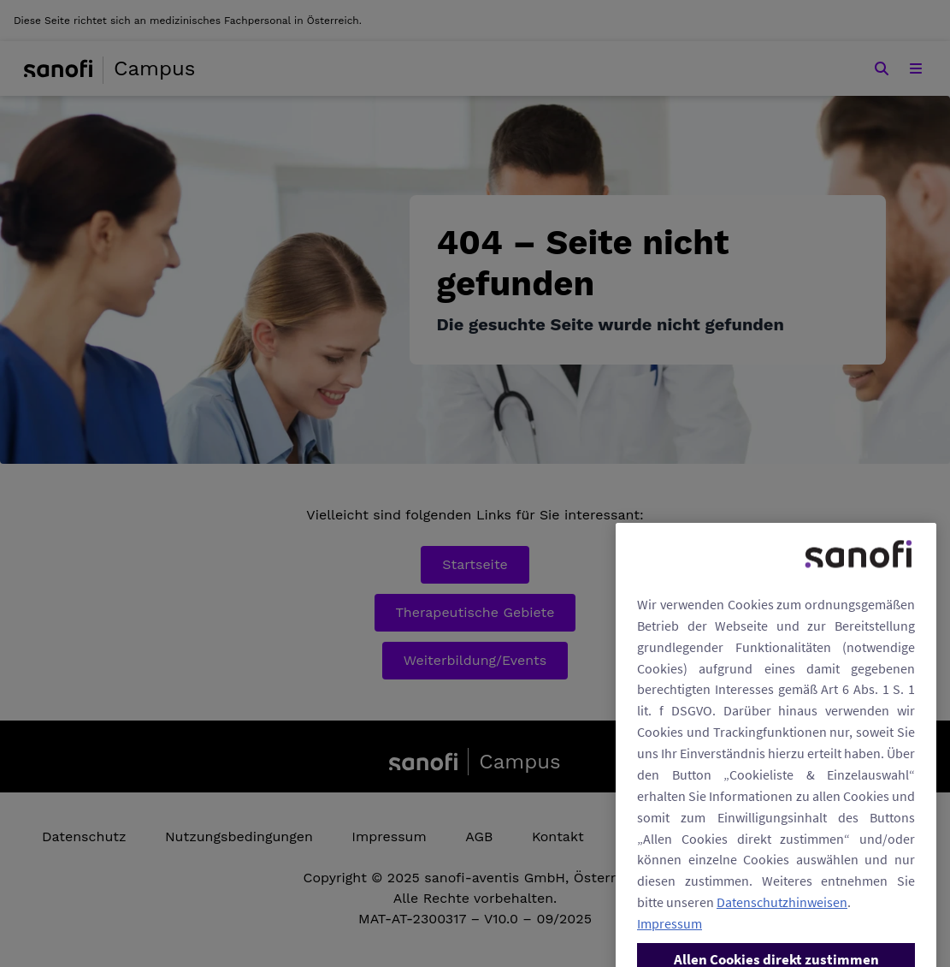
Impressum (669, 937)
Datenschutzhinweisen (782, 916)
